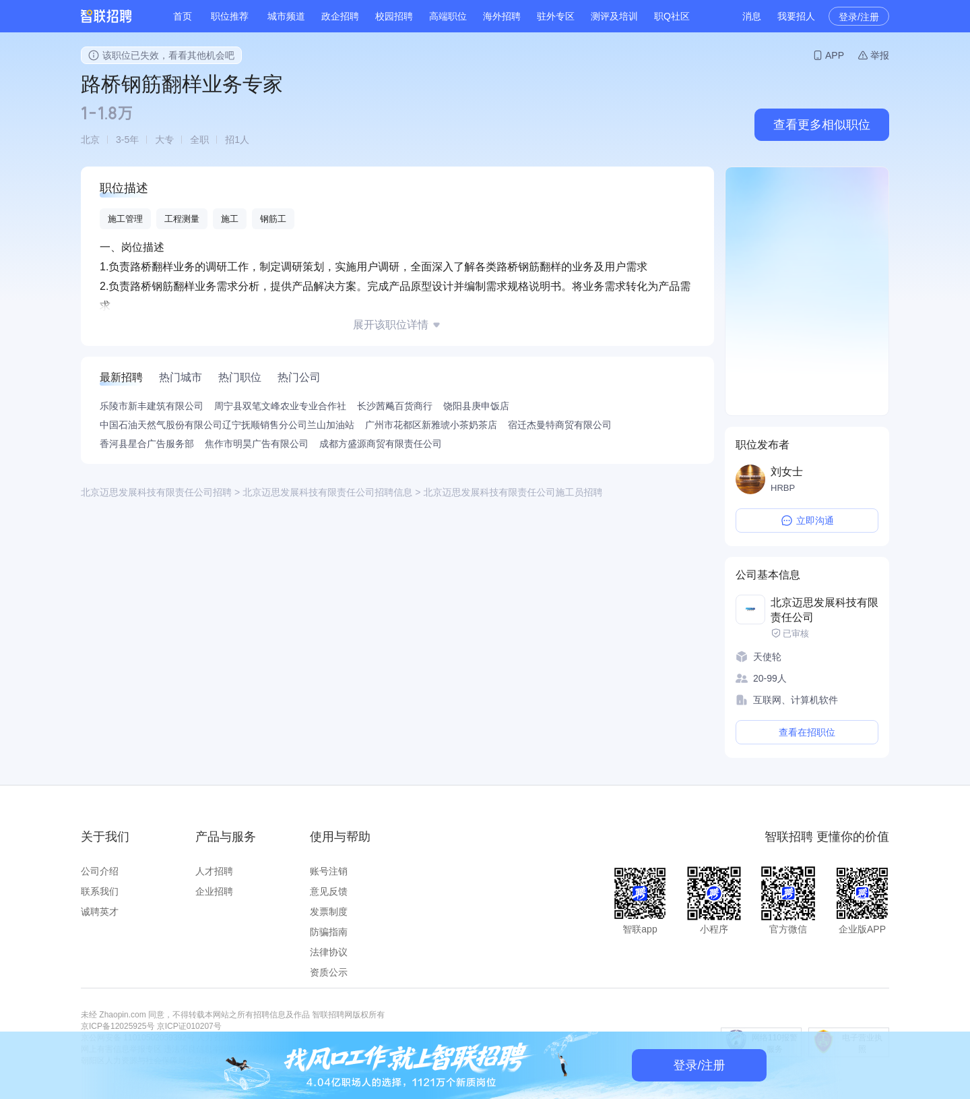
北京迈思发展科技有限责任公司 (824, 610)
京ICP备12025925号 (117, 1026)
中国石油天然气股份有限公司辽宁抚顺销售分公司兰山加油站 (227, 424)
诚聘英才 (100, 911)
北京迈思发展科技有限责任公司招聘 (156, 492)
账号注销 (329, 871)
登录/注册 (859, 16)
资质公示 (329, 972)
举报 (879, 55)
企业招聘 (214, 891)
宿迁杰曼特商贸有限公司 (560, 424)
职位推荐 (230, 16)
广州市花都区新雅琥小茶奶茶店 (431, 424)
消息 (751, 16)
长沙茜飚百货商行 (394, 405)
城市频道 (286, 16)
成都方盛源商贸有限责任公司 (380, 443)
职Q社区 (672, 16)
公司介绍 (100, 871)
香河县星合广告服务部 (147, 443)
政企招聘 (340, 16)
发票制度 (329, 911)
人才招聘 (214, 871)
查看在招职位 (807, 732)
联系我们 (100, 891)
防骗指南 (329, 931)
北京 (90, 139)
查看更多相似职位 (821, 124)
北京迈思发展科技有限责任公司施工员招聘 (512, 492)
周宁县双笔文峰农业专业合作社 (280, 405)
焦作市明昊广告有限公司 (257, 443)
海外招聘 (502, 16)
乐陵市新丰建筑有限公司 (151, 405)
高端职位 (448, 16)
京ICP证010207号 (189, 1026)
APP (834, 55)
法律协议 (329, 952)
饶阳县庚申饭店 (476, 405)
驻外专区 (556, 16)
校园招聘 (394, 16)
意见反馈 (329, 891)
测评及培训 (614, 16)
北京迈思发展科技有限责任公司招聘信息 (327, 492)
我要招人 (796, 16)
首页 (182, 16)
